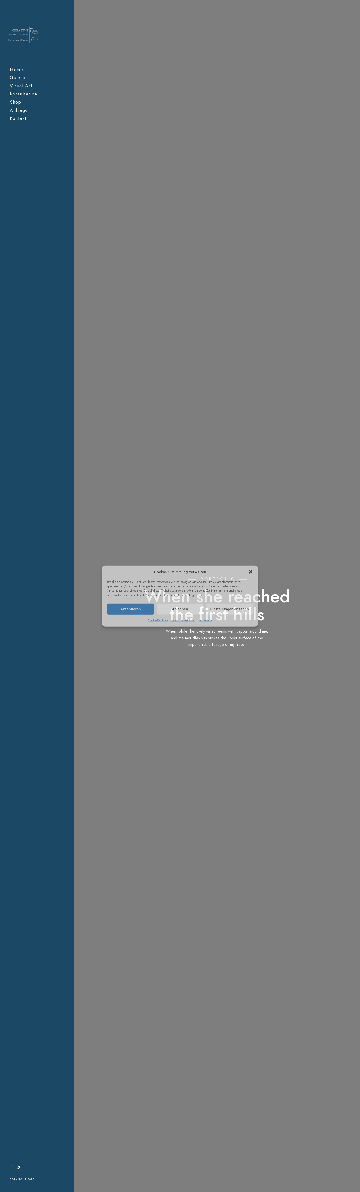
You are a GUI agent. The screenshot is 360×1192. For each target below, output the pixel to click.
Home (16, 69)
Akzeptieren (130, 609)
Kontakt (18, 118)
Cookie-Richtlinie (158, 620)
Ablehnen (180, 609)
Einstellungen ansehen (229, 609)
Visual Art (21, 86)
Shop (15, 102)
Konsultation (23, 94)
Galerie (18, 78)
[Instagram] (18, 1168)
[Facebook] (11, 1168)
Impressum (205, 620)
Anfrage (19, 110)
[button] (250, 571)
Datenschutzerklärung (183, 620)
